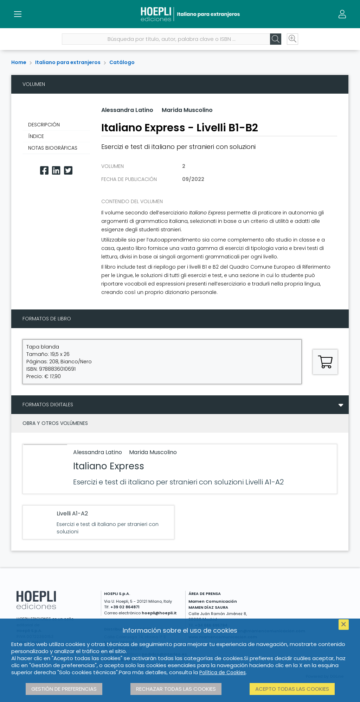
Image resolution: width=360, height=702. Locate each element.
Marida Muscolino (187, 110)
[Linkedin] (56, 170)
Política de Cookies (222, 672)
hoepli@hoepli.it (159, 613)
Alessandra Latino (127, 110)
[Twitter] (68, 170)
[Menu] (17, 14)
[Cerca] (275, 39)
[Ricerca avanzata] (292, 39)
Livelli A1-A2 (72, 513)
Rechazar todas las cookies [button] (176, 688)
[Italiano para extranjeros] (180, 14)
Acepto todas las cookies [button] (292, 688)
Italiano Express (108, 466)
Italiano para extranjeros (68, 62)
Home (18, 62)
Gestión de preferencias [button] (64, 688)
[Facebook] (44, 170)
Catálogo (122, 62)
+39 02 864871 (125, 607)
